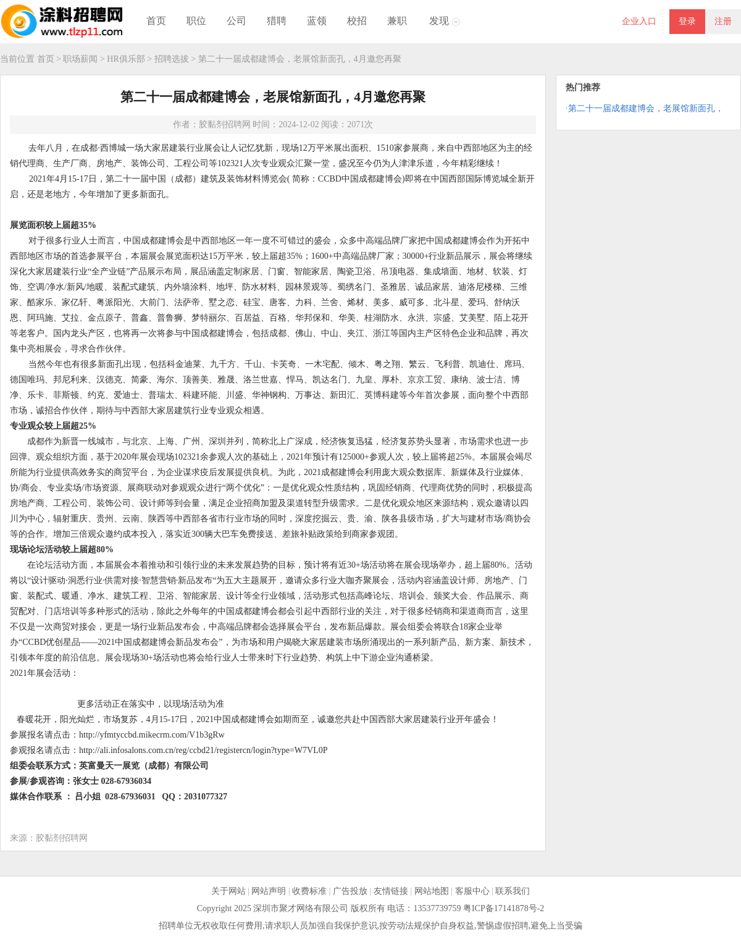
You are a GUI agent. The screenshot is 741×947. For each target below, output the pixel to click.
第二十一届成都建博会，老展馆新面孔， (646, 108)
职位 (196, 20)
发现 (439, 20)
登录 (687, 21)
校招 (357, 20)
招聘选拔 (171, 59)
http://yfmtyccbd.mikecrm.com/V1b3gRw (152, 734)
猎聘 (277, 20)
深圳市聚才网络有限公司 (300, 908)
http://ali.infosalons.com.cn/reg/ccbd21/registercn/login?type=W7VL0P (203, 750)
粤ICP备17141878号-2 (503, 908)
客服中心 (472, 891)
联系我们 (512, 891)
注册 (723, 21)
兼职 (397, 20)
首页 (156, 20)
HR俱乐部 (125, 59)
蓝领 (317, 20)
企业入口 (639, 21)
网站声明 (268, 891)
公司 (236, 20)
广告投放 (350, 891)
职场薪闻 (80, 59)
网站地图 (431, 891)
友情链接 (391, 891)
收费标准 (309, 891)
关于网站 (228, 891)
